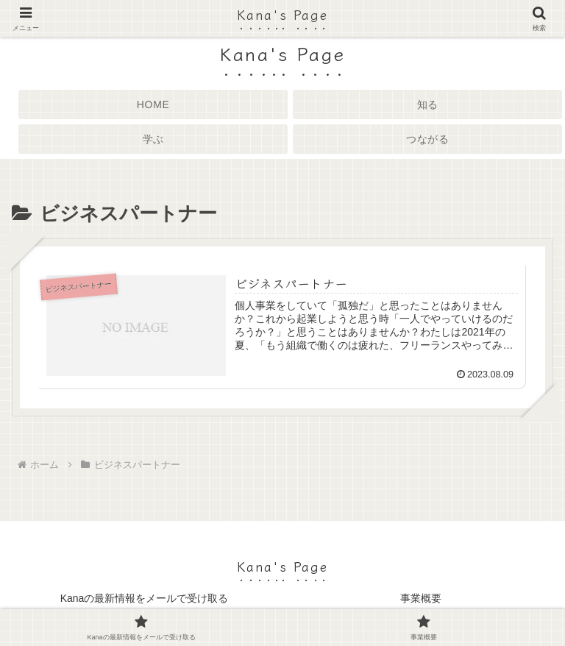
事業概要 (420, 598)
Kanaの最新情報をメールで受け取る (144, 598)
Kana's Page (282, 14)
